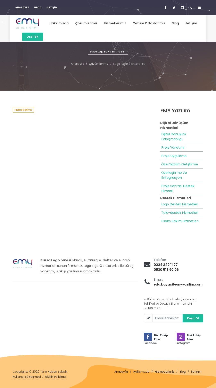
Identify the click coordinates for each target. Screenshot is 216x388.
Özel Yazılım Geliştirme (179, 164)
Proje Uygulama (173, 156)
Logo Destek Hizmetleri (179, 204)
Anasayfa (22, 7)
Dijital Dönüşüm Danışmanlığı (173, 136)
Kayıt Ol (193, 318)
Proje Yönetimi (172, 147)
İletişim (52, 7)
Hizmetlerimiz (164, 372)
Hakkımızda (141, 372)
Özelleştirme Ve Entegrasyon (174, 175)
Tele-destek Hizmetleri (179, 212)
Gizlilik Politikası (55, 377)
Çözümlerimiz (99, 64)
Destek (33, 37)
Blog (38, 7)
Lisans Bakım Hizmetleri (180, 221)
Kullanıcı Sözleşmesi (27, 377)
